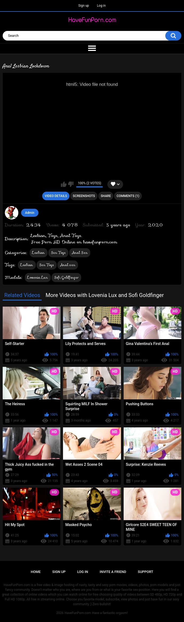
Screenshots (84, 196)
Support (145, 572)
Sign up (83, 5)
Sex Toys (58, 252)
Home (36, 572)
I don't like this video (70, 184)
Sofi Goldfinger (66, 277)
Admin (29, 213)
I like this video (63, 184)
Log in (101, 5)
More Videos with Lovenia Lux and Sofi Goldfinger (105, 295)
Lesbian (38, 252)
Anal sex (67, 264)
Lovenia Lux (38, 277)
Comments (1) (128, 196)
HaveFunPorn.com (78, 613)
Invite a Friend (113, 572)
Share (106, 196)
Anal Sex (80, 252)
